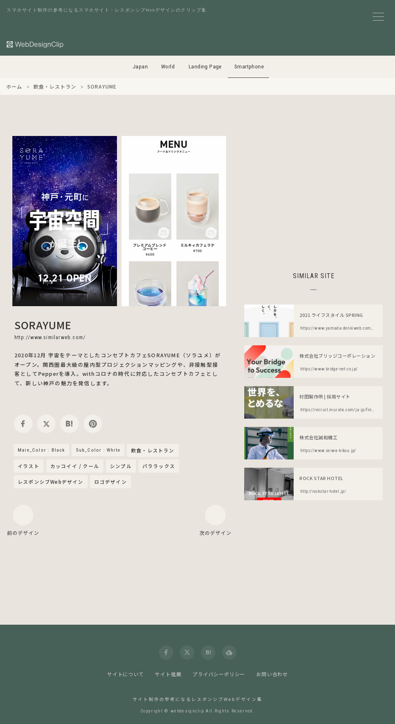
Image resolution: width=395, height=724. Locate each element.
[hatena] (69, 424)
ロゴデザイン (110, 481)
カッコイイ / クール (74, 466)
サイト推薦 (168, 673)
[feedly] (229, 652)
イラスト (29, 466)
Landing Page (205, 66)
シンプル (121, 466)
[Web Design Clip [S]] (35, 44)
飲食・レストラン (153, 451)
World (168, 66)
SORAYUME (43, 324)
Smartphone (249, 66)
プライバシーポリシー (218, 673)
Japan (140, 66)
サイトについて (125, 673)
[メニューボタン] (378, 16)
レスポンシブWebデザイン (51, 481)
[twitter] (46, 424)
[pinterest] (93, 424)
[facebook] (23, 424)
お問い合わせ (272, 673)
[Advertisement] (313, 193)
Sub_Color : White (98, 450)
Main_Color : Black (41, 450)
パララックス (159, 466)
